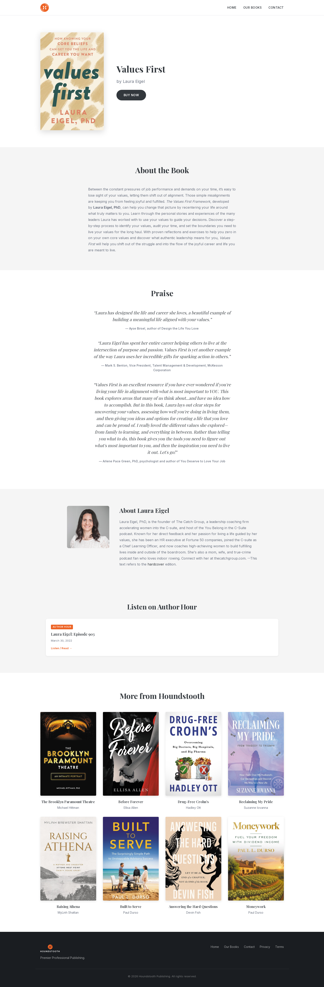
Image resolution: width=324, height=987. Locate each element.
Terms (279, 947)
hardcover (156, 564)
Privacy (265, 947)
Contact (276, 7)
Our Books (252, 7)
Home (232, 7)
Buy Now (131, 95)
